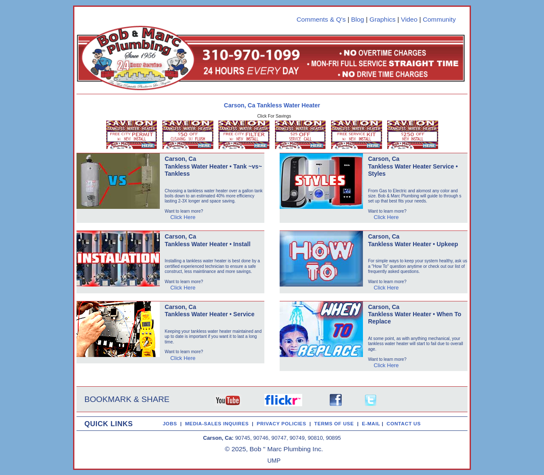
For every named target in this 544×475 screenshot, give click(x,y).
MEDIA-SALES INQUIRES (218, 423)
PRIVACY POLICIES (283, 423)
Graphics (382, 19)
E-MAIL (372, 423)
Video (409, 19)
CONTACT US (405, 423)
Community (439, 19)
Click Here (183, 217)
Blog (357, 19)
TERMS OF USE (335, 423)
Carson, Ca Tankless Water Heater (272, 105)
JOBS (170, 423)
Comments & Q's (321, 19)
